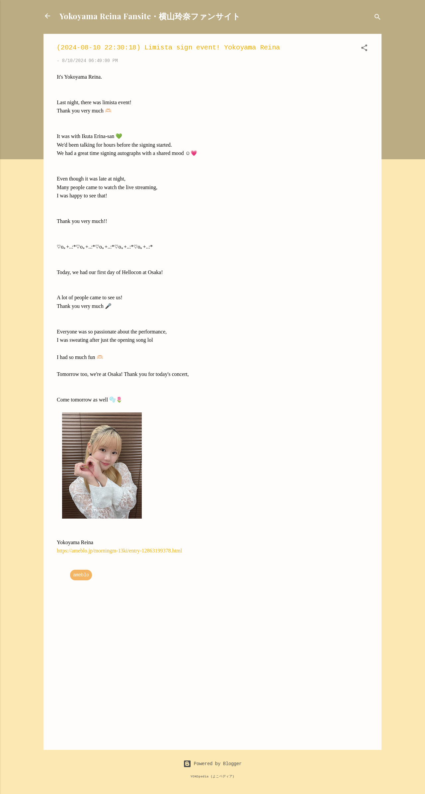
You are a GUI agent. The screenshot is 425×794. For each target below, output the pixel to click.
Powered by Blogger (212, 763)
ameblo (81, 575)
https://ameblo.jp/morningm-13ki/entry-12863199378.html (119, 550)
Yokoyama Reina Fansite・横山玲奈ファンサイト (149, 16)
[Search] (378, 18)
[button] (364, 49)
